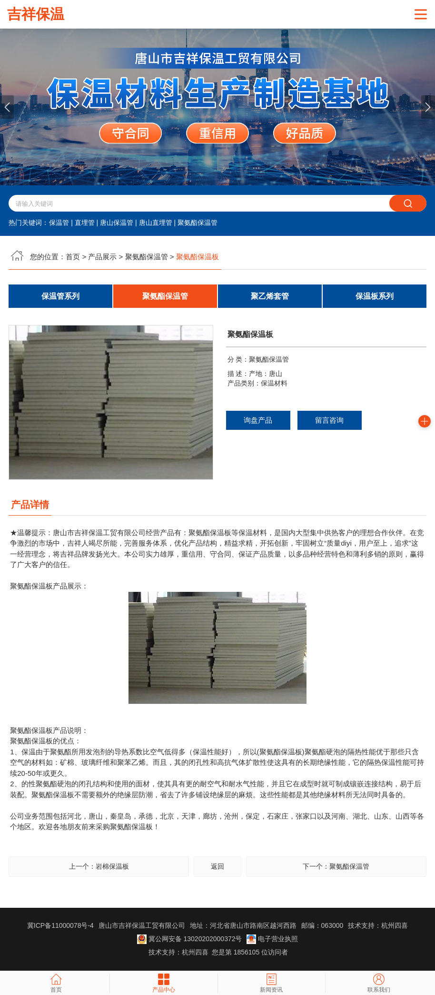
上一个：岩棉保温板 (99, 867)
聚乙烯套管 (270, 297)
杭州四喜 (195, 953)
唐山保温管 (116, 223)
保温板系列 (375, 297)
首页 (73, 257)
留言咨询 (329, 421)
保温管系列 (60, 297)
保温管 (59, 223)
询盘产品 (258, 421)
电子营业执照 (272, 940)
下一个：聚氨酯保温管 (336, 867)
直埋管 (85, 223)
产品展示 (102, 257)
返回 (217, 867)
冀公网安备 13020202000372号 (189, 940)
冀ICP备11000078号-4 (60, 926)
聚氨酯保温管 (198, 223)
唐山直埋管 (155, 223)
